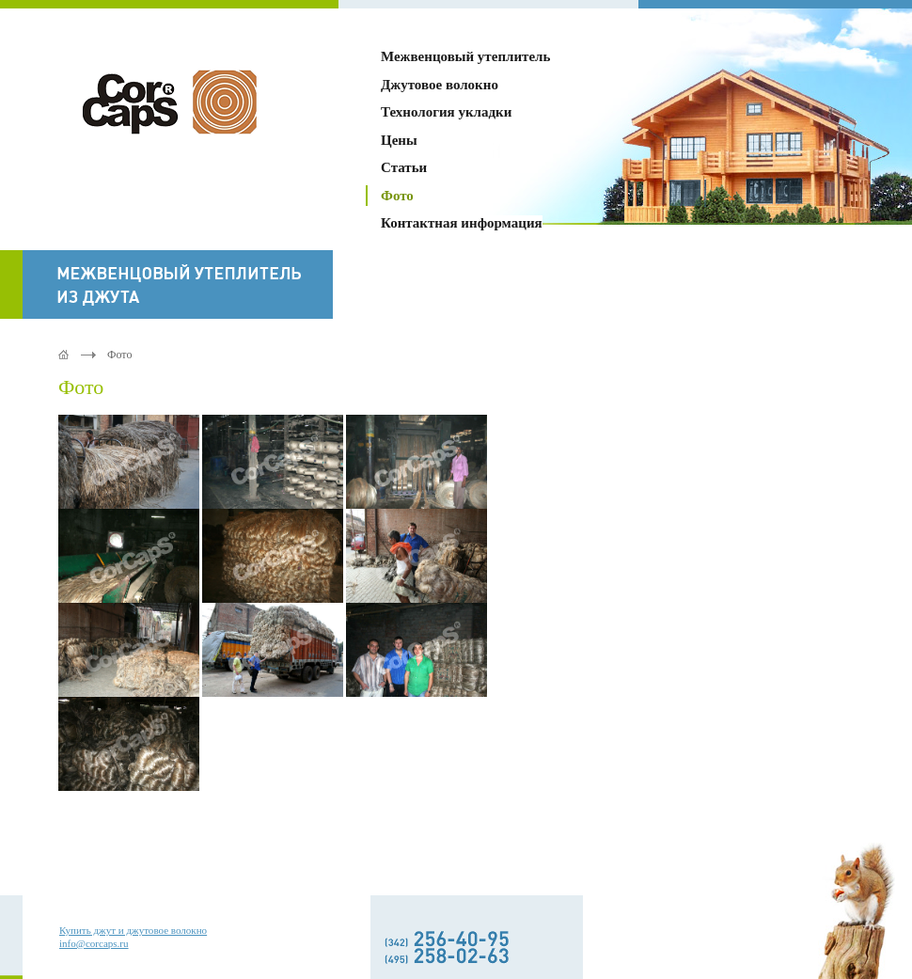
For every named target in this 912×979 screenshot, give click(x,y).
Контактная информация (461, 222)
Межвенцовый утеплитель (465, 56)
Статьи (404, 167)
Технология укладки (446, 111)
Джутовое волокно (439, 84)
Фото (397, 195)
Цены (399, 140)
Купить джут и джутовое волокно (133, 930)
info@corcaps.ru (94, 943)
